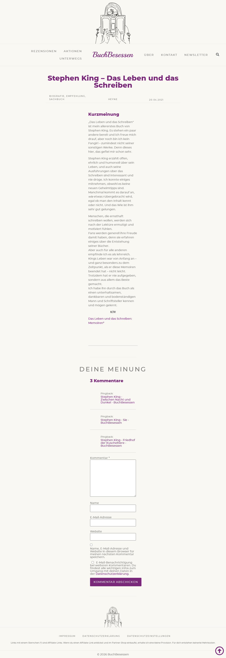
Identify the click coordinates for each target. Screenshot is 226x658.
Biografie (56, 96)
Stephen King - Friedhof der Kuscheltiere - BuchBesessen (118, 443)
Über (149, 55)
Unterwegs (71, 58)
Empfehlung (75, 96)
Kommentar (100, 458)
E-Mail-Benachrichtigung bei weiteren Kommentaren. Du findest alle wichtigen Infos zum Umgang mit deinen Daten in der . (113, 568)
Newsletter (196, 55)
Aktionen (73, 51)
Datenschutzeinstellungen (149, 636)
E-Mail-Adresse (101, 517)
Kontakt (169, 55)
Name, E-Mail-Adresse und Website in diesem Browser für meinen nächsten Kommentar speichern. (112, 553)
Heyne (113, 99)
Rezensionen (44, 51)
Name (94, 503)
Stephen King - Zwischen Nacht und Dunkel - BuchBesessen (118, 399)
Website (96, 531)
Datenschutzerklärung (112, 573)
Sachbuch (56, 99)
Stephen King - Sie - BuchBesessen (115, 421)
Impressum (67, 636)
